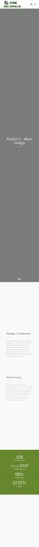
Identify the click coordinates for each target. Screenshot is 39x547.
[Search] (30, 4)
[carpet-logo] (16, 4)
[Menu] (35, 4)
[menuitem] (30, 4)
